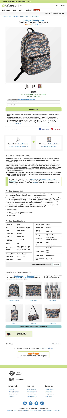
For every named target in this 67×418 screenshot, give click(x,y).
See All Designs (49, 389)
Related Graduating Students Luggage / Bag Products (33, 326)
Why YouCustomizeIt (14, 391)
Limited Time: (17, 1)
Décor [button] (21, 10)
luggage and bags (29, 277)
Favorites (54, 13)
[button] (62, 5)
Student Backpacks (23, 143)
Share (43, 129)
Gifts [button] (15, 10)
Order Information (31, 389)
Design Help (49, 391)
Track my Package (31, 396)
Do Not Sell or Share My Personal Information (41, 410)
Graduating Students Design (33, 20)
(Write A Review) (56, 344)
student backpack (18, 276)
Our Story (11, 389)
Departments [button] (6, 10)
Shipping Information (32, 391)
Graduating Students (53, 143)
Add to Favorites (12, 129)
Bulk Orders (49, 396)
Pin (55, 129)
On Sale (36, 10)
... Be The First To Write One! (46, 348)
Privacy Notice (24, 410)
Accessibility (57, 410)
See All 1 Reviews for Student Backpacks (33, 354)
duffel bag (18, 277)
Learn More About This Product (14, 123)
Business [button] (29, 10)
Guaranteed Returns (32, 394)
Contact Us (56, 264)
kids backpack (30, 276)
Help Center (61, 13)
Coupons (9, 410)
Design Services (50, 394)
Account (47, 13)
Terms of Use (16, 410)
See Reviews (33, 25)
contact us (35, 182)
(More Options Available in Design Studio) (26, 99)
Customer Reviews (13, 394)
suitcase (12, 279)
